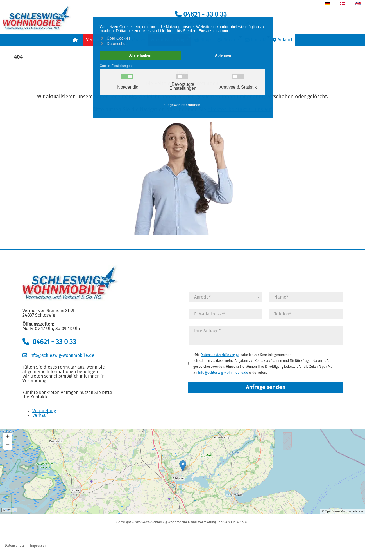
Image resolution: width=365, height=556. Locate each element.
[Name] (305, 297)
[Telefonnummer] (305, 314)
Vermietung (44, 411)
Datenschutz (14, 545)
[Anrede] (225, 297)
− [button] (8, 445)
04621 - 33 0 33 (201, 14)
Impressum (38, 545)
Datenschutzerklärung (220, 355)
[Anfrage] (265, 335)
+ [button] (8, 437)
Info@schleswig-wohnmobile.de (223, 372)
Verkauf (40, 415)
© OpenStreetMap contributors (343, 511)
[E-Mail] (225, 314)
